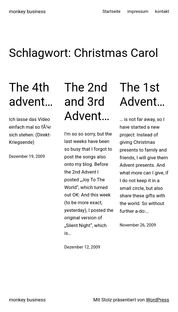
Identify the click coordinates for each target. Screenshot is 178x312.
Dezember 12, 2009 (82, 247)
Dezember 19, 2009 (27, 156)
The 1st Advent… (142, 94)
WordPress (157, 300)
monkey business (27, 11)
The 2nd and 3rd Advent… (86, 101)
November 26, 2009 (138, 225)
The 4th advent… (31, 94)
